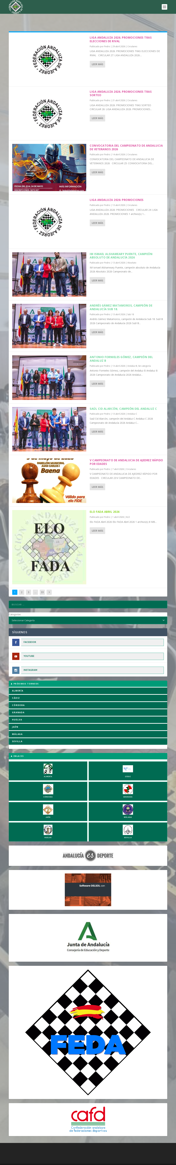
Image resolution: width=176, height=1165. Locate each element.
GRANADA (18, 701)
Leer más (97, 53)
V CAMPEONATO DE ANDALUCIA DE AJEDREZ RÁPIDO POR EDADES (126, 451)
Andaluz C (132, 403)
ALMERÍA (17, 680)
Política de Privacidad (77, 1161)
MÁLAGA (17, 723)
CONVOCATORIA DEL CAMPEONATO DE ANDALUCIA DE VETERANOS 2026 (126, 136)
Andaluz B (132, 355)
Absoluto (131, 252)
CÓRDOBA (18, 694)
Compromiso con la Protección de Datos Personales (121, 1161)
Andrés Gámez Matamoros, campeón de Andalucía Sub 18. (121, 296)
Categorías (15, 603)
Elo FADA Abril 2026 (105, 501)
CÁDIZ (16, 687)
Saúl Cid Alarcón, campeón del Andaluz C (123, 398)
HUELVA (17, 709)
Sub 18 (130, 303)
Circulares (132, 35)
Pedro (107, 35)
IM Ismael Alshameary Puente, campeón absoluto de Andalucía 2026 (121, 245)
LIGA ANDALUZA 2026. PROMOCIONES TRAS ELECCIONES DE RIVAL (121, 28)
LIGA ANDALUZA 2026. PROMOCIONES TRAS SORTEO (121, 83)
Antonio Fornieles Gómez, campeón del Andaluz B (121, 348)
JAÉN (15, 716)
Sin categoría (144, 355)
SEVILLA (17, 730)
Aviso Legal (56, 1161)
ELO (128, 506)
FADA (21, 1156)
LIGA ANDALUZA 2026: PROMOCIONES (117, 189)
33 (42, 581)
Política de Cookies (37, 1161)
